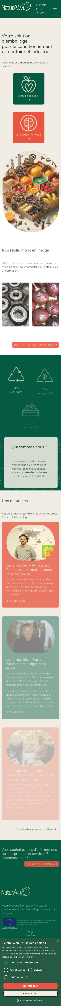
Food (31, 933)
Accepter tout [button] (30, 986)
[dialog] (30, 972)
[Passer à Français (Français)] (41, 5)
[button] (30, 1000)
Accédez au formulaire (43, 863)
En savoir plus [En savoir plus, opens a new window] (28, 957)
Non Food (30, 936)
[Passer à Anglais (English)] (42, 10)
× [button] (57, 941)
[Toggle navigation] (54, 8)
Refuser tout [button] (30, 993)
